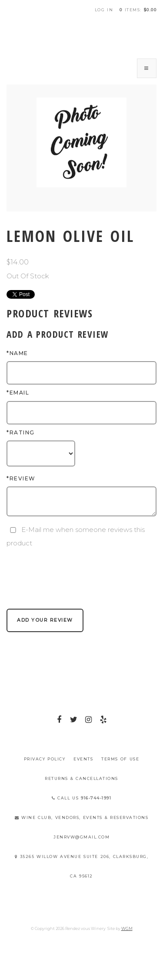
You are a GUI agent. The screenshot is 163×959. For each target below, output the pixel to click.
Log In (104, 9)
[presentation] (73, 567)
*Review (21, 478)
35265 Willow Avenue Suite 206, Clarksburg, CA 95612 (81, 866)
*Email (18, 392)
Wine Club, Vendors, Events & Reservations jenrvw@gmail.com (82, 827)
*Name (17, 353)
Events (83, 759)
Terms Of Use (120, 759)
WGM (127, 928)
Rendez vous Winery (82, 36)
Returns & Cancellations (81, 778)
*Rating (21, 432)
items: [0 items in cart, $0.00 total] (138, 9)
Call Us (82, 798)
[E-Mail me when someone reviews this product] (13, 530)
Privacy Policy (45, 759)
